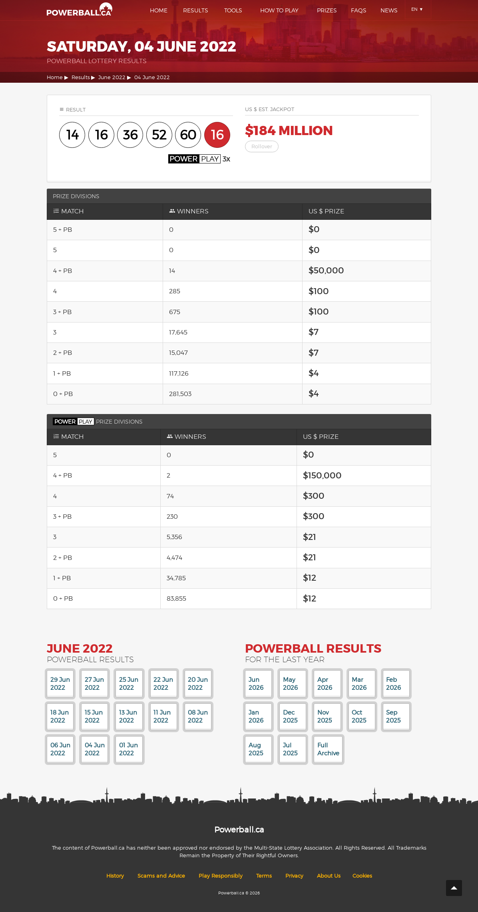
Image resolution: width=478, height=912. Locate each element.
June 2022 (111, 77)
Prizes (327, 10)
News (389, 10)
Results (195, 10)
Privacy (294, 876)
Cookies (362, 876)
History (115, 876)
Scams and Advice (161, 876)
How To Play (279, 10)
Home (158, 10)
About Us (329, 876)
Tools (233, 10)
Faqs (358, 10)
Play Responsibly (221, 876)
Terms (264, 876)
